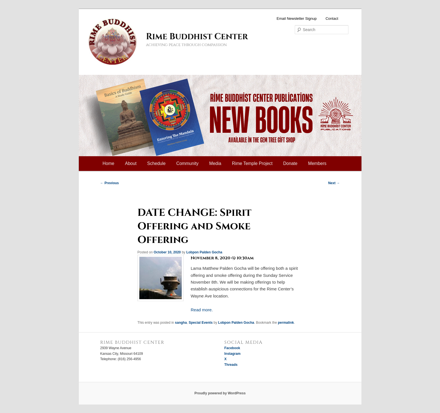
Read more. (202, 309)
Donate (290, 163)
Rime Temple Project (252, 163)
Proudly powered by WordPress (220, 393)
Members (317, 163)
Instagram (232, 354)
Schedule (156, 163)
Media (215, 163)
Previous (109, 183)
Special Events (201, 323)
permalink (286, 323)
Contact (332, 18)
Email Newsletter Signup (297, 18)
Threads (231, 365)
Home (108, 163)
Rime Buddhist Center (197, 36)
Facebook (232, 348)
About (130, 163)
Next (334, 183)
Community (187, 163)
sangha (181, 323)
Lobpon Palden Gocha (204, 252)
